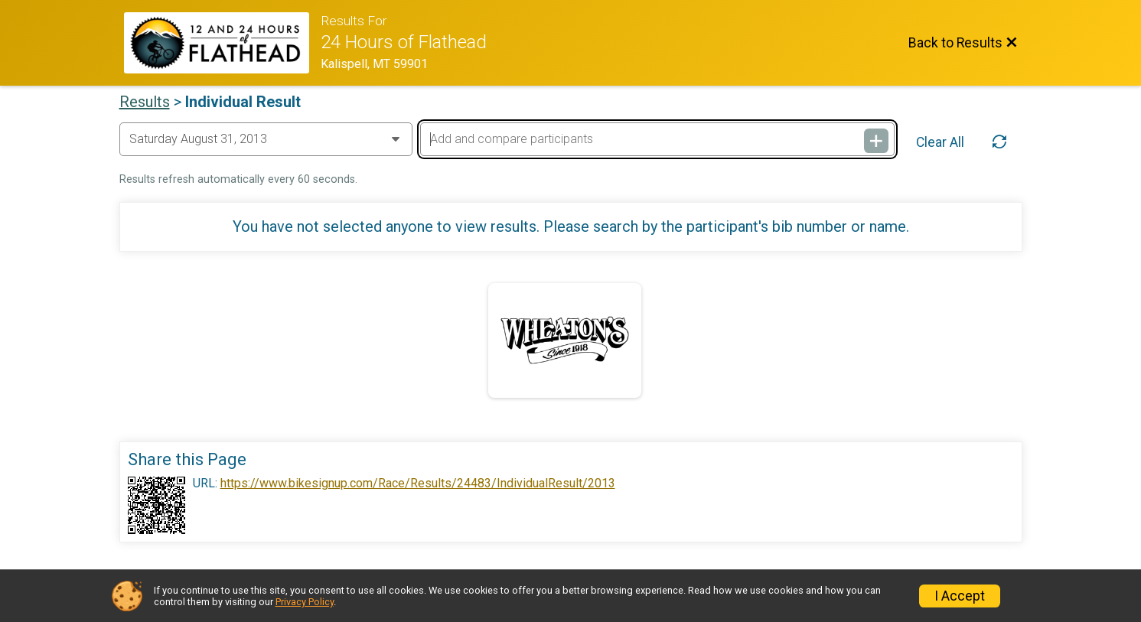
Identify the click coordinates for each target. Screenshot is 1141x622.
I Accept (959, 596)
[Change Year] (265, 139)
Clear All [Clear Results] (940, 142)
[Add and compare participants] (657, 139)
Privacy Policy (304, 601)
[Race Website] (222, 42)
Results (144, 102)
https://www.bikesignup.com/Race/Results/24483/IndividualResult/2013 (417, 483)
